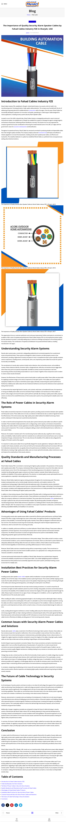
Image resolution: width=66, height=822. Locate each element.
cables (52, 498)
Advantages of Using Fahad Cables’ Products (13, 790)
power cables (21, 576)
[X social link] (7, 805)
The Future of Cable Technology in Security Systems (15, 796)
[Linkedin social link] (16, 805)
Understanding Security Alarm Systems (11, 783)
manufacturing (43, 132)
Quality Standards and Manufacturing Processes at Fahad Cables (18, 788)
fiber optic (35, 14)
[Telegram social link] (20, 805)
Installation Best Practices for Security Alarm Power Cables (17, 792)
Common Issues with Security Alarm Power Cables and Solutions (18, 794)
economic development (20, 126)
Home (28, 14)
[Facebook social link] (3, 805)
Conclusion (4, 799)
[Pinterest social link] (12, 805)
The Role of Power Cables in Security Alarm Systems (15, 786)
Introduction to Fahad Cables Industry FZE (12, 781)
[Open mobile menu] (4, 4)
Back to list (32, 813)
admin (27, 32)
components (32, 110)
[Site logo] (32, 4)
